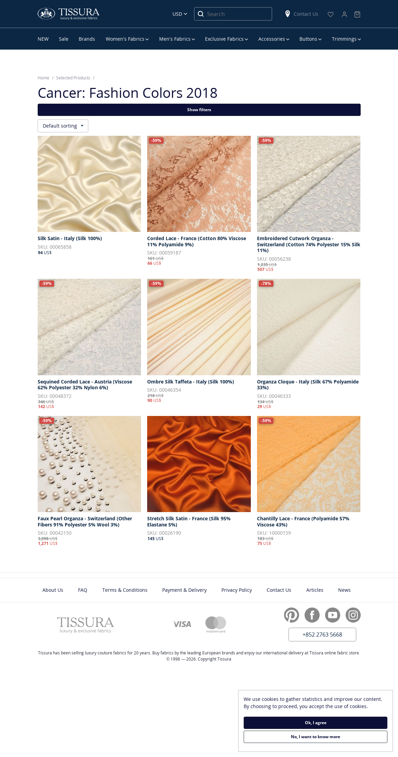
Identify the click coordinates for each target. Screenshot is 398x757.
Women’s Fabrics (125, 39)
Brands (87, 39)
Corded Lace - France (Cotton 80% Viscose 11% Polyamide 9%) (196, 241)
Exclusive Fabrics (224, 39)
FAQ (82, 590)
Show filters (199, 110)
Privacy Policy (236, 590)
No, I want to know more (315, 737)
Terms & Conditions (124, 590)
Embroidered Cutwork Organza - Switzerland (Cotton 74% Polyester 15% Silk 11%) (308, 244)
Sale (63, 39)
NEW (43, 39)
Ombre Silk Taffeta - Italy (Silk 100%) (190, 382)
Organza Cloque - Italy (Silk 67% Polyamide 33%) (308, 385)
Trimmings (344, 39)
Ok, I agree (315, 723)
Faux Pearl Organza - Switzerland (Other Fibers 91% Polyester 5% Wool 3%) (85, 521)
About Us (52, 590)
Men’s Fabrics (175, 39)
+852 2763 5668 (322, 634)
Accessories (271, 39)
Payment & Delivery (184, 590)
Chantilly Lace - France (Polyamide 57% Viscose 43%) (303, 521)
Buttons (308, 39)
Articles (314, 590)
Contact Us (301, 14)
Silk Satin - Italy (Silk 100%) (70, 238)
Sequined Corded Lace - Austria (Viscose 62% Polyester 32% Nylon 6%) (85, 385)
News (344, 590)
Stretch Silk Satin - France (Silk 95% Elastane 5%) (189, 521)
